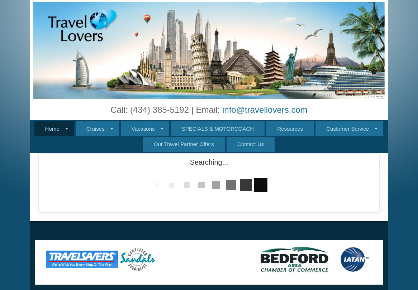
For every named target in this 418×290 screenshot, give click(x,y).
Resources (290, 129)
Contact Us (250, 144)
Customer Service (347, 129)
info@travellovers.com (265, 110)
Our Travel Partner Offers (184, 144)
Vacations (143, 129)
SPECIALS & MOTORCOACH (218, 129)
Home (52, 129)
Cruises (95, 129)
